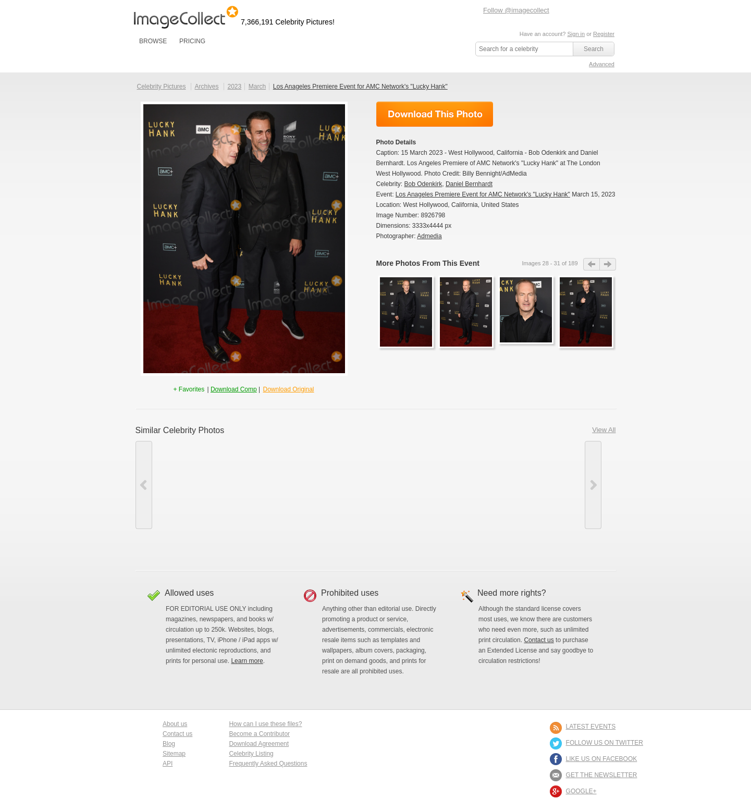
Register (603, 34)
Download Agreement (259, 743)
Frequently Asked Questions (268, 763)
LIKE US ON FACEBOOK (601, 759)
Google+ (581, 791)
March (257, 86)
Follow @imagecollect (516, 10)
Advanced (601, 64)
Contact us (538, 640)
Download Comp (234, 389)
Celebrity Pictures (161, 86)
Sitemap (174, 753)
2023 (234, 86)
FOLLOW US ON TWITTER (604, 742)
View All (603, 430)
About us (175, 724)
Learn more (247, 661)
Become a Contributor (259, 733)
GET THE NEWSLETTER (601, 775)
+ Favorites (189, 389)
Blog (169, 743)
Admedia (429, 236)
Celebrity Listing (251, 753)
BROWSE (153, 41)
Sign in (576, 34)
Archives (207, 86)
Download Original (288, 389)
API (168, 763)
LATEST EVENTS (591, 726)
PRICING (192, 41)
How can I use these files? (265, 724)
